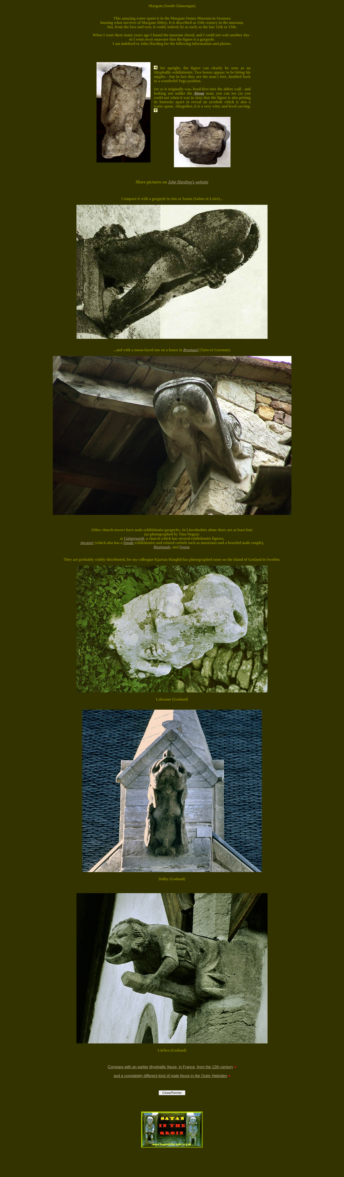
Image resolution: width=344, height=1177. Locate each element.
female (129, 543)
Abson (199, 93)
